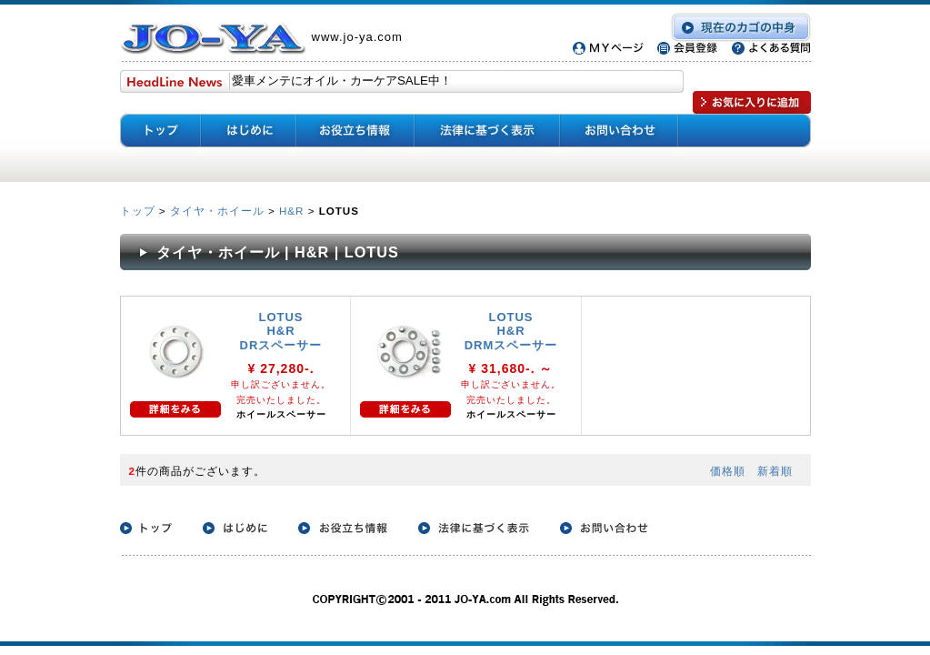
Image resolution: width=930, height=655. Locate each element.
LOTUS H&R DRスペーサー (281, 331)
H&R (291, 211)
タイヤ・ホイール (217, 211)
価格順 (727, 471)
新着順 (775, 471)
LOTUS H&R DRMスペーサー (511, 331)
